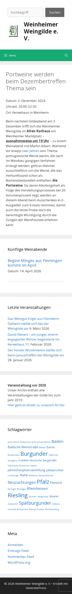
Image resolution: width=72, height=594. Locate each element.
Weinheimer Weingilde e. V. (41, 31)
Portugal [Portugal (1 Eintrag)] (12, 489)
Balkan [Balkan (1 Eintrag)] (42, 447)
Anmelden (15, 545)
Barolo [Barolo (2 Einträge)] (50, 447)
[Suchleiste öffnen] (66, 55)
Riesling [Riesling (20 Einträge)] (18, 495)
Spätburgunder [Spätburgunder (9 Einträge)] (35, 503)
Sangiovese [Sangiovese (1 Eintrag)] (42, 496)
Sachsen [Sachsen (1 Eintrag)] (32, 496)
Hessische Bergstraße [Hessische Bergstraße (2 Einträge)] (43, 460)
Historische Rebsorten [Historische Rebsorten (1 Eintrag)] (19, 465)
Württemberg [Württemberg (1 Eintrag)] (52, 509)
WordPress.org (19, 562)
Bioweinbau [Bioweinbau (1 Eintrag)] (14, 455)
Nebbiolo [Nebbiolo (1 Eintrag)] (33, 475)
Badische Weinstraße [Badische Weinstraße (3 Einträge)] (23, 447)
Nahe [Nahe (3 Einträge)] (24, 475)
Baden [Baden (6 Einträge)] (57, 441)
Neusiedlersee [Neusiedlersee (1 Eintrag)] (46, 475)
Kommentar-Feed (21, 556)
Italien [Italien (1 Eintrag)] (34, 465)
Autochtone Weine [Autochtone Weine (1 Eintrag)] (41, 442)
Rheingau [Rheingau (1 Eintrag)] (21, 489)
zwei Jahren (30, 150)
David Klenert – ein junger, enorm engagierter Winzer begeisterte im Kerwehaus (33, 339)
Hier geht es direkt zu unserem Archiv (36, 405)
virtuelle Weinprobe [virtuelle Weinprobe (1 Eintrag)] (18, 509)
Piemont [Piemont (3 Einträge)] (56, 482)
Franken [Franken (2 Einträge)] (24, 460)
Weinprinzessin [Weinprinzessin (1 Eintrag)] (36, 509)
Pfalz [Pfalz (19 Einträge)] (43, 481)
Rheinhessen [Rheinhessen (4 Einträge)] (37, 488)
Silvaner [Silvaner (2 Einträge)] (54, 496)
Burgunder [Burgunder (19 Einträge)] (34, 453)
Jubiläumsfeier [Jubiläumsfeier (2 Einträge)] (55, 470)
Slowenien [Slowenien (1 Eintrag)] (13, 504)
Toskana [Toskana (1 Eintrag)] (56, 504)
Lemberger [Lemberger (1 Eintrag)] (13, 475)
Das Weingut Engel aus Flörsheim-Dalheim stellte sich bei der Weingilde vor (34, 323)
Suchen (54, 12)
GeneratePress (36, 588)
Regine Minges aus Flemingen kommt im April (35, 263)
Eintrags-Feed (18, 550)
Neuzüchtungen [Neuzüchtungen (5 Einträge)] (22, 482)
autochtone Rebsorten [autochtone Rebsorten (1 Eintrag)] (19, 442)
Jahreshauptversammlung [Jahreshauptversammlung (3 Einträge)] (26, 470)
